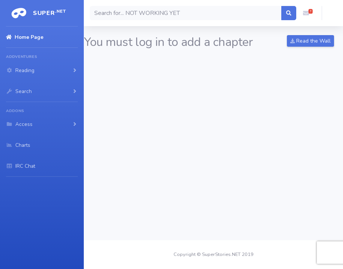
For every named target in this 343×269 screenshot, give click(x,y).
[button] (306, 13)
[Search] (186, 13)
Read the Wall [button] (310, 40)
